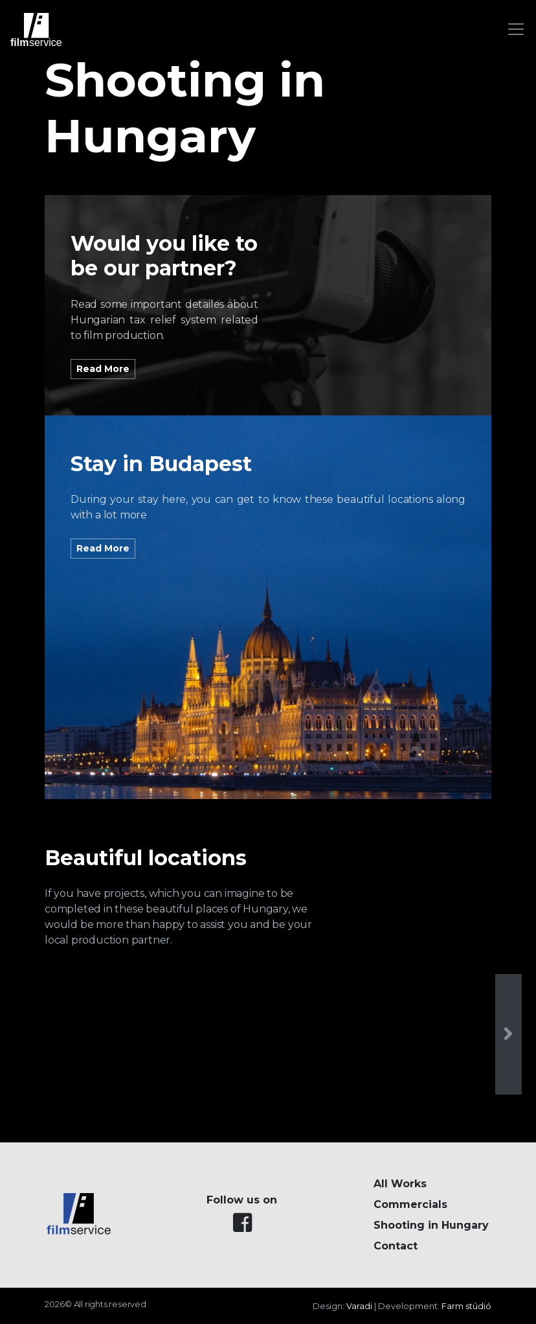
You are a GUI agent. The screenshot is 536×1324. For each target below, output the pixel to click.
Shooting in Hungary (431, 1225)
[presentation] (508, 1034)
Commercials (410, 1204)
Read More (102, 369)
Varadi (359, 1306)
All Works (400, 1184)
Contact (396, 1246)
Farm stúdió (466, 1306)
